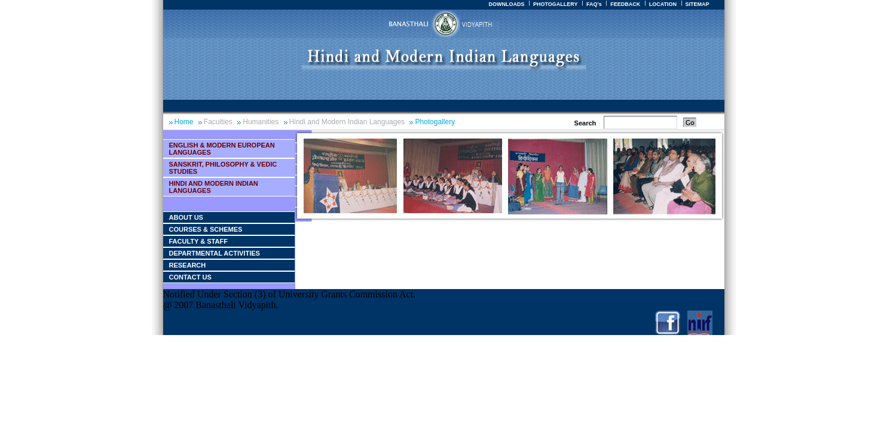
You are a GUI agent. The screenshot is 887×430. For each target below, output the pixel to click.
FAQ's (594, 4)
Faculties (218, 122)
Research (187, 265)
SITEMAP (697, 4)
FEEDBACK (625, 4)
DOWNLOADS (506, 4)
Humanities (261, 122)
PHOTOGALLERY (555, 4)
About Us (186, 217)
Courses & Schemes (206, 229)
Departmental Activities (214, 253)
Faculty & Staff (198, 241)
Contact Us (190, 277)
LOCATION (663, 4)
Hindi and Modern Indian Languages (347, 122)
